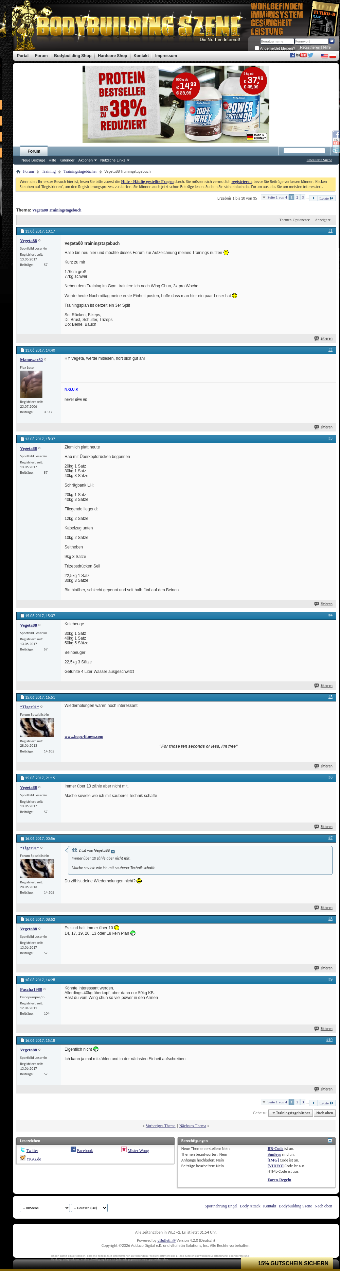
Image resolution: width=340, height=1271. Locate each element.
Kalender (66, 160)
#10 (329, 1039)
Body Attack (250, 1206)
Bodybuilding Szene (295, 1206)
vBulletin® (166, 1240)
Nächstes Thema (192, 1125)
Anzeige (321, 220)
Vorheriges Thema (161, 1125)
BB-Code (276, 1148)
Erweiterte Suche (319, 160)
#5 (330, 696)
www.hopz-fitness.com (84, 736)
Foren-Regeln (279, 1179)
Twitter (32, 1150)
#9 (330, 979)
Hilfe (327, 47)
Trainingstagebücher (80, 171)
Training (49, 171)
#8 (330, 918)
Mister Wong (138, 1150)
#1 (330, 230)
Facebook (85, 1150)
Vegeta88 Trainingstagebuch (57, 210)
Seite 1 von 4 (277, 197)
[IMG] (273, 1160)
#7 (330, 837)
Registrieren (310, 47)
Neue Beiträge (33, 160)
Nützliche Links (112, 160)
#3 (330, 438)
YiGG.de (33, 1159)
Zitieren (324, 338)
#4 (330, 615)
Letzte (327, 198)
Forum (34, 151)
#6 (330, 777)
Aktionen (85, 160)
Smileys (274, 1154)
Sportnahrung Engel (220, 1206)
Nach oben (324, 1113)
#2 (330, 349)
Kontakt (269, 1206)
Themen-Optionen (293, 220)
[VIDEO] (276, 1166)
